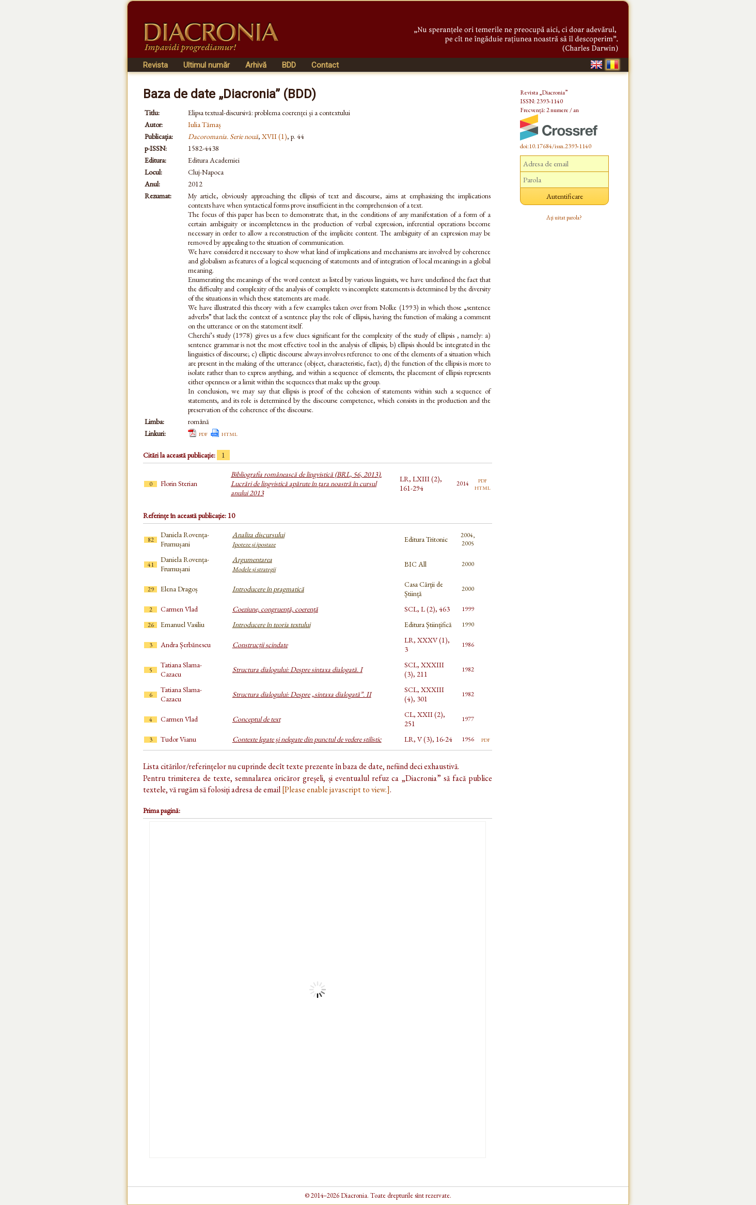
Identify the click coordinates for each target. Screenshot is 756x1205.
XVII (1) (274, 136)
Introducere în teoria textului (271, 624)
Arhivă (255, 65)
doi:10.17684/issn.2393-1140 (555, 146)
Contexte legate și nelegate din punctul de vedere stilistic (307, 739)
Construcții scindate (260, 644)
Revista (155, 65)
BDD (289, 65)
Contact (325, 65)
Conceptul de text (256, 719)
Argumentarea (254, 564)
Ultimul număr (206, 65)
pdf (203, 433)
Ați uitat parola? (564, 217)
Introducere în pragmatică (268, 588)
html (230, 433)
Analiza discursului (258, 539)
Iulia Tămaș (204, 124)
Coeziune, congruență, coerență (275, 609)
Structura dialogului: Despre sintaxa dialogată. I (297, 669)
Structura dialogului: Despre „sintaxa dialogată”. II (301, 694)
